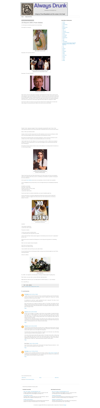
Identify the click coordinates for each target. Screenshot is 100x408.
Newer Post (24, 377)
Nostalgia (32, 286)
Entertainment (64, 37)
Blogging (63, 28)
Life (63, 46)
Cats (63, 29)
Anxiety (63, 23)
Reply (25, 308)
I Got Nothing (64, 41)
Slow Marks (26, 351)
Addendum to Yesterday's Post (57, 399)
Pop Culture (64, 55)
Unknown (26, 311)
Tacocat (63, 57)
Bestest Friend (64, 27)
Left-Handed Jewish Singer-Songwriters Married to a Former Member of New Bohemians (69, 44)
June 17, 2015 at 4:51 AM (33, 351)
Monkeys (63, 48)
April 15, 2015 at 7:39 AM (33, 294)
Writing (63, 60)
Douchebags (64, 35)
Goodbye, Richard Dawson (28, 399)
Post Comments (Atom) (30, 379)
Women (35, 286)
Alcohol (63, 22)
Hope (63, 40)
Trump (63, 59)
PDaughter (64, 51)
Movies (27, 286)
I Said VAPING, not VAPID (28, 395)
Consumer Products (65, 32)
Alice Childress (29, 180)
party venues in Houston (53, 352)
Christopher (26, 294)
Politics (63, 53)
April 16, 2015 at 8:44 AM (32, 326)
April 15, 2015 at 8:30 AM (32, 311)
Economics (64, 36)
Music (30, 286)
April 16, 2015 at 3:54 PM (34, 343)
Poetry (63, 52)
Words (38, 286)
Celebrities (64, 31)
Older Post (56, 377)
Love (25, 286)
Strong (63, 56)
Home (22, 16)
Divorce (63, 33)
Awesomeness (64, 24)
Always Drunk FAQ (28, 16)
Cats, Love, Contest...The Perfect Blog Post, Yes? (32, 391)
